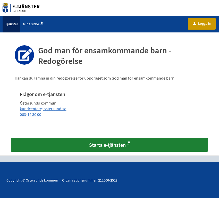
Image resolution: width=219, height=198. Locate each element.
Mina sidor (33, 24)
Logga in (202, 24)
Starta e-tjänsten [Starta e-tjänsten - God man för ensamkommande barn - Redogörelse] (107, 145)
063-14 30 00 (30, 114)
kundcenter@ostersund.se (43, 109)
